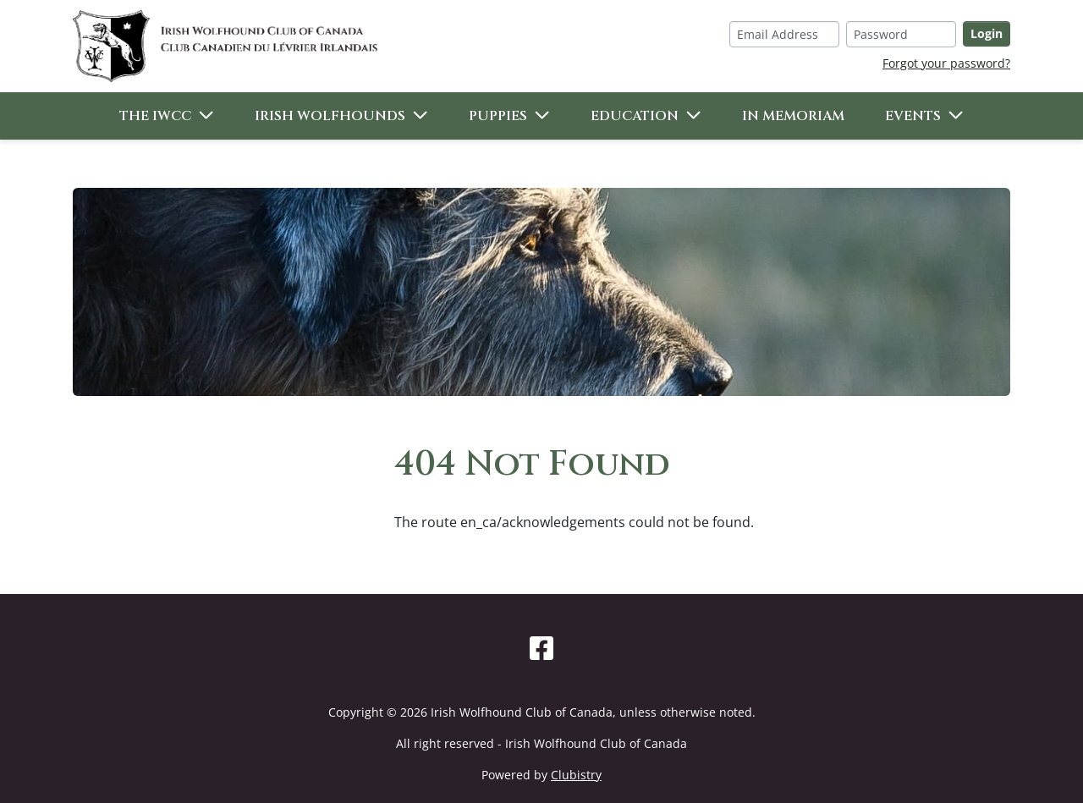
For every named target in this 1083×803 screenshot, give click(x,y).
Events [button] (913, 116)
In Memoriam (793, 116)
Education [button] (635, 116)
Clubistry (576, 775)
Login (986, 33)
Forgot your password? (946, 63)
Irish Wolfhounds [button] (330, 116)
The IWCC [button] (155, 116)
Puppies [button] (498, 116)
